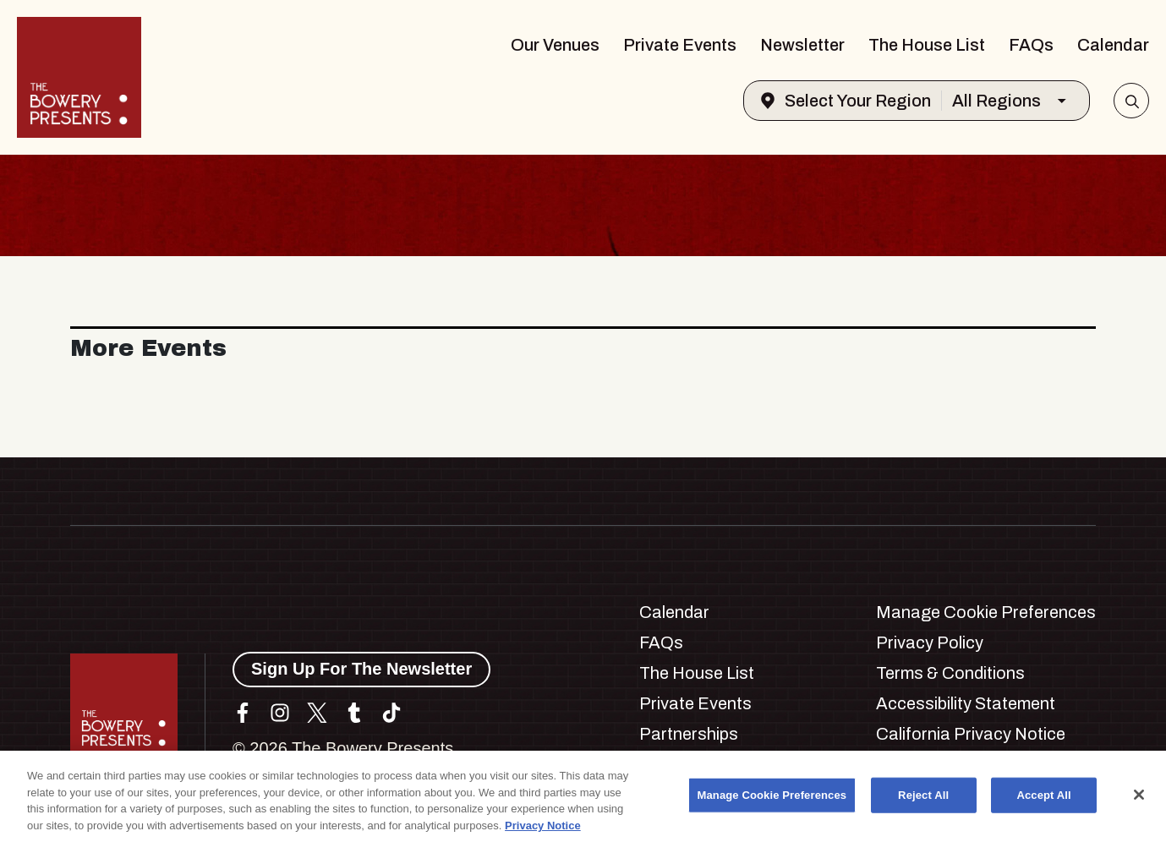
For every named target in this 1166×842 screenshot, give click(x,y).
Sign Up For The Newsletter (361, 668)
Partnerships (688, 733)
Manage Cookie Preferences (986, 612)
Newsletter (802, 45)
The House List (926, 45)
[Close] (1139, 799)
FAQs (1031, 45)
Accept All (1043, 800)
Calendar (1113, 45)
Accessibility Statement (965, 703)
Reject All (923, 800)
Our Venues (555, 45)
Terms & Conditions (950, 673)
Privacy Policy (929, 642)
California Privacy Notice (970, 733)
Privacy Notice (543, 830)
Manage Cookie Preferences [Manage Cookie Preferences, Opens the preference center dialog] (772, 800)
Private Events (679, 45)
